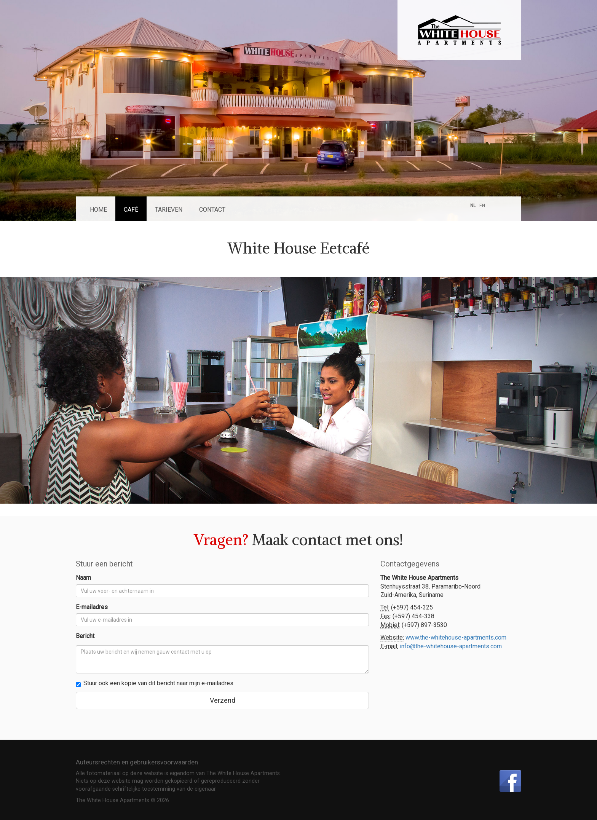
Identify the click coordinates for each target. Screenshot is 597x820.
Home (98, 209)
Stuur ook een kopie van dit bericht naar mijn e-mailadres (154, 683)
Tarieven (168, 209)
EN (482, 205)
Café (131, 209)
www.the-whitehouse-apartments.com (455, 637)
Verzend (222, 700)
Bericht (85, 636)
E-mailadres (92, 607)
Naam (83, 577)
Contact (212, 209)
